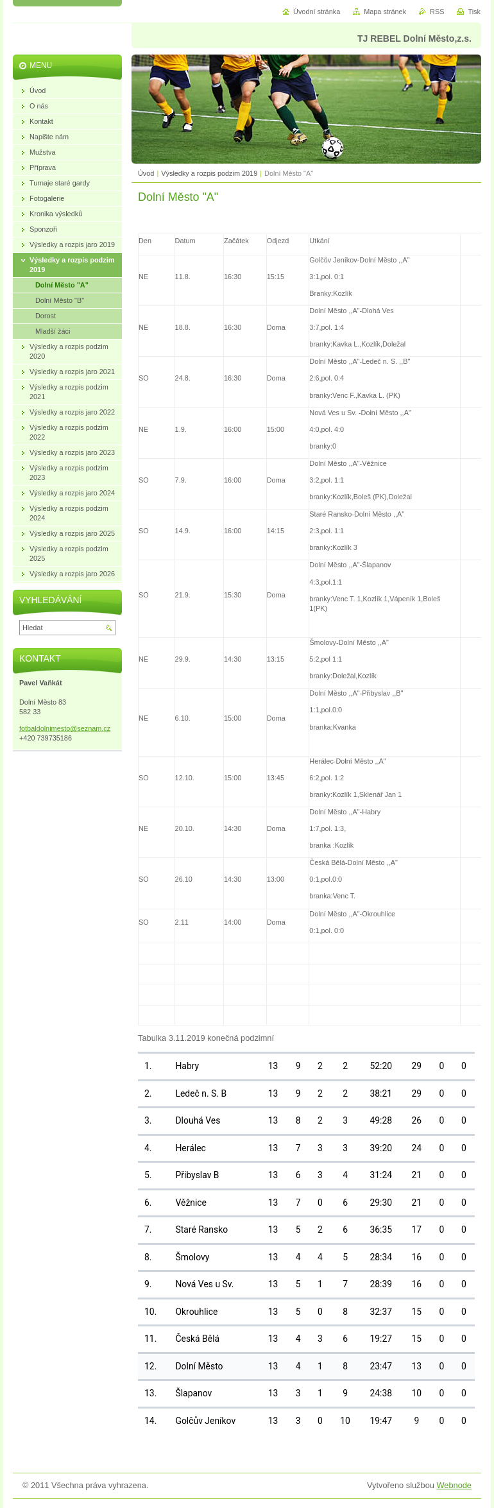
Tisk (474, 11)
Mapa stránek (385, 11)
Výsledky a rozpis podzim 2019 (209, 173)
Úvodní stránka (316, 11)
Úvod (146, 173)
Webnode (454, 1485)
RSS (437, 11)
